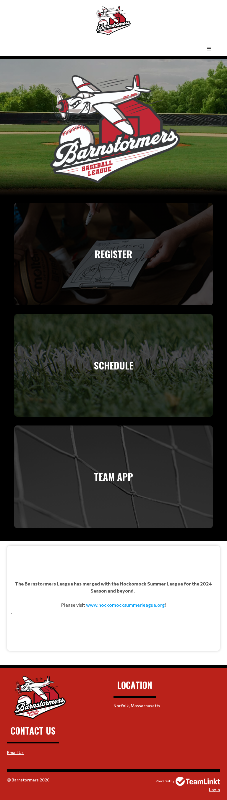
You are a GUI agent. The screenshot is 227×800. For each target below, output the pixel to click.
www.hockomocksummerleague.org (125, 605)
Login (214, 789)
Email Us (15, 752)
